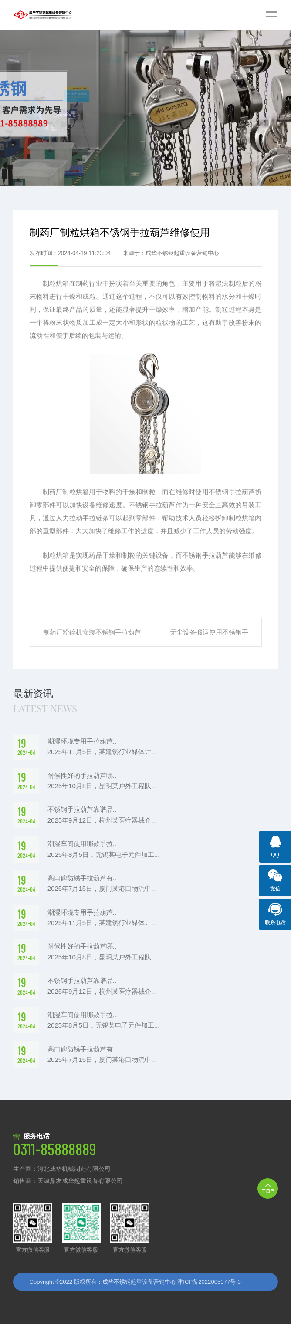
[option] (145, 108)
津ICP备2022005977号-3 (208, 1289)
